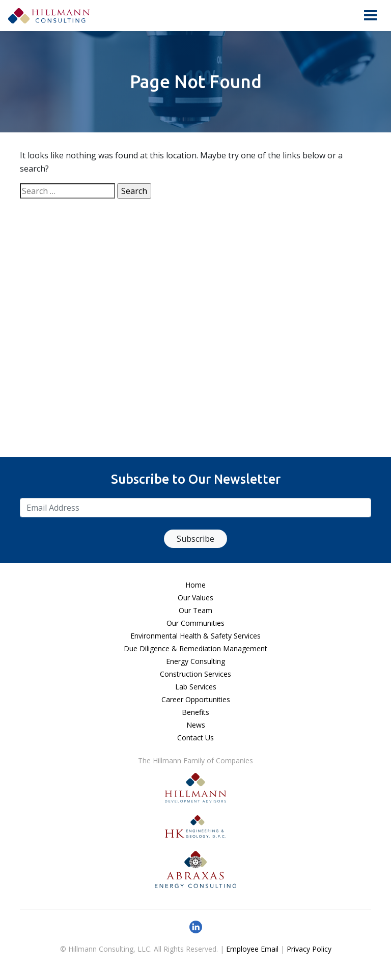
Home (195, 585)
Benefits (195, 712)
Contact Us (195, 737)
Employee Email (252, 949)
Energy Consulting (195, 661)
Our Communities (195, 623)
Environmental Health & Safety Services (195, 636)
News (195, 725)
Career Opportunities (195, 699)
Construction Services (195, 674)
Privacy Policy (309, 949)
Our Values (195, 597)
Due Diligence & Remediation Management (195, 648)
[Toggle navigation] (370, 15)
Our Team (195, 610)
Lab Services (195, 686)
